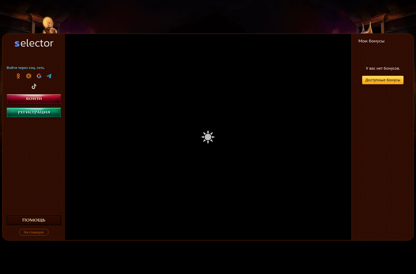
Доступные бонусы (382, 80)
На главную (34, 232)
